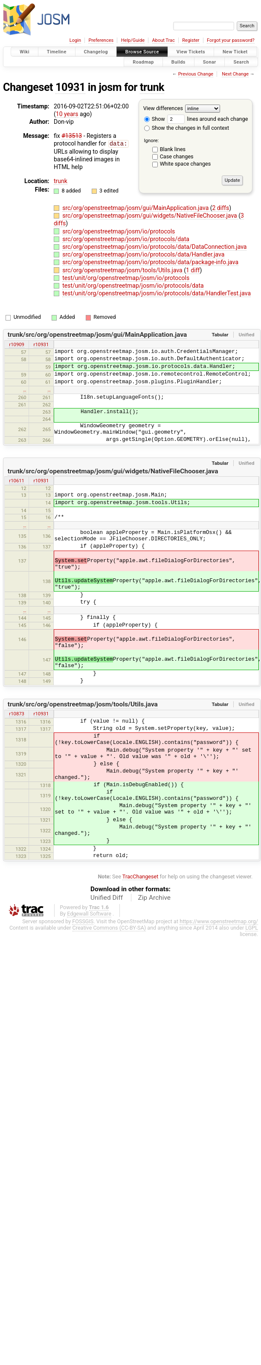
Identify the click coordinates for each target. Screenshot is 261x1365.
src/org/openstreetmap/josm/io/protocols (118, 231)
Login (75, 40)
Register (190, 40)
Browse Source (142, 52)
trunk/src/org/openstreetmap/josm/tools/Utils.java (83, 704)
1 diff (193, 269)
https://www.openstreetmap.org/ (219, 921)
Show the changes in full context (186, 128)
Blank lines (173, 149)
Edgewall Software (89, 913)
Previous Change (195, 74)
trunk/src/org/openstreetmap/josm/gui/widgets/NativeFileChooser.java (113, 471)
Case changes (177, 156)
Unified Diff (106, 897)
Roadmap (143, 61)
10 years (67, 114)
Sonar (209, 61)
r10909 (16, 344)
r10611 (16, 480)
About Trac (163, 40)
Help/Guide (133, 40)
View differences (163, 108)
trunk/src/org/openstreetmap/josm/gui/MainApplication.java (97, 334)
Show (154, 119)
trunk (152, 87)
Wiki (24, 52)
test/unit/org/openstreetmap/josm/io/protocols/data (133, 285)
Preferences (100, 40)
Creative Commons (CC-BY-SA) (109, 927)
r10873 (16, 713)
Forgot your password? (231, 40)
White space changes (185, 163)
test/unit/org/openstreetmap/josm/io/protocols (125, 277)
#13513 (71, 135)
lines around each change (207, 119)
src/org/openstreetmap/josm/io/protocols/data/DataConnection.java (154, 246)
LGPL (251, 927)
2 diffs (220, 207)
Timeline (57, 52)
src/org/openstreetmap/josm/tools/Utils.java (123, 269)
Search (241, 61)
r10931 (41, 344)
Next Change (235, 74)
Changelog (96, 52)
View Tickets (191, 52)
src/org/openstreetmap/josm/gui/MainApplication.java (136, 207)
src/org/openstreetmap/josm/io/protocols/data (125, 238)
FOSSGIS (82, 921)
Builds (178, 61)
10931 (70, 87)
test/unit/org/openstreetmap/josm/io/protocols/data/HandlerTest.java (156, 292)
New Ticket (235, 52)
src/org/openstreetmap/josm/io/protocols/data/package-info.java (150, 261)
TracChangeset (140, 876)
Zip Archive (154, 897)
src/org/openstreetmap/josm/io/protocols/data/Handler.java (143, 254)
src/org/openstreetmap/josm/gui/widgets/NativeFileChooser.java (150, 215)
